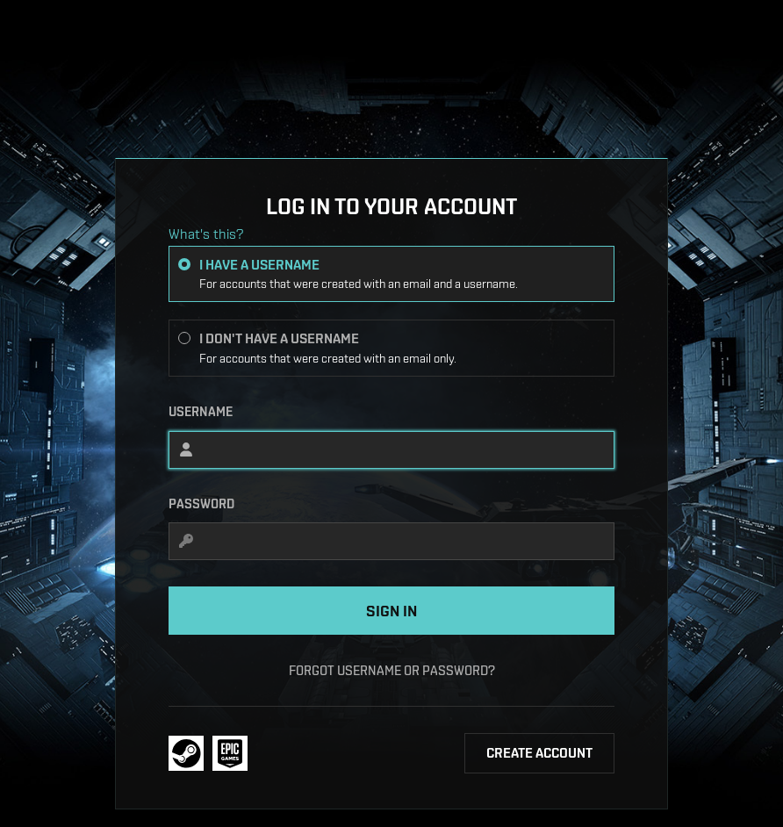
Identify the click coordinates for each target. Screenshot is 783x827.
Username (201, 412)
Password (201, 504)
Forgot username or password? (392, 670)
